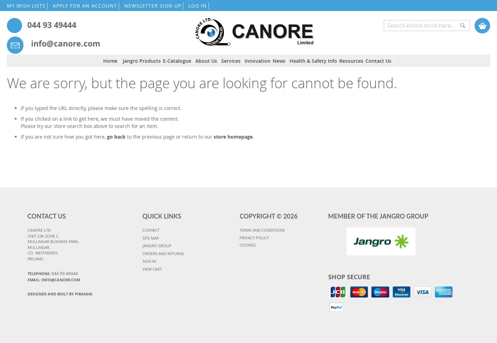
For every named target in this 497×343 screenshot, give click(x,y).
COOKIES (248, 245)
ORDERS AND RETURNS (163, 253)
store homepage (233, 136)
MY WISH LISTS (26, 5)
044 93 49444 (51, 24)
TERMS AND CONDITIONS (262, 230)
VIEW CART (152, 269)
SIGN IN (149, 261)
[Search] (463, 22)
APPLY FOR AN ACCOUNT (85, 5)
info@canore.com (65, 43)
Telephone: (53, 273)
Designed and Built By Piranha (60, 293)
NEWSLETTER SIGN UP (152, 5)
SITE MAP (151, 238)
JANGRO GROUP (157, 245)
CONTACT (151, 230)
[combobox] (427, 25)
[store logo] (254, 28)
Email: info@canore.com (54, 279)
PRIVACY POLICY (254, 237)
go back (116, 136)
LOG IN (197, 5)
